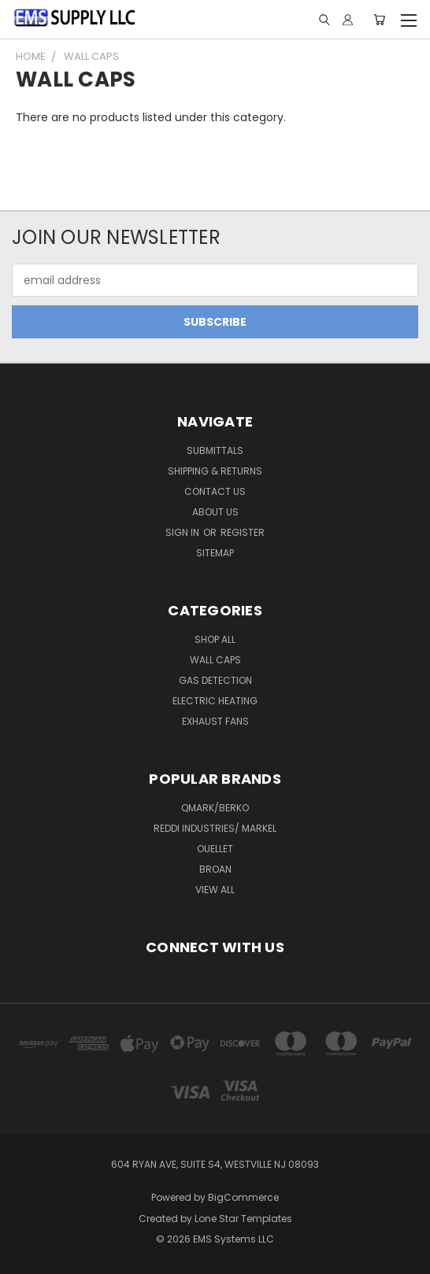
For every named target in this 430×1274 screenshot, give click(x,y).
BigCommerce (243, 1197)
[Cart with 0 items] (379, 20)
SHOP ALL (215, 639)
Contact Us (215, 491)
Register (243, 532)
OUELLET (215, 848)
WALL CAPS (215, 660)
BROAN (215, 869)
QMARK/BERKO (215, 807)
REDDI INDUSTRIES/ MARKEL (215, 828)
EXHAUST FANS (215, 721)
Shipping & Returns (215, 471)
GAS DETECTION (215, 680)
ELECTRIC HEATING (215, 700)
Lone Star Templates (243, 1218)
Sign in (183, 532)
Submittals (215, 450)
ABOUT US (215, 512)
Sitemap (215, 552)
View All (215, 889)
